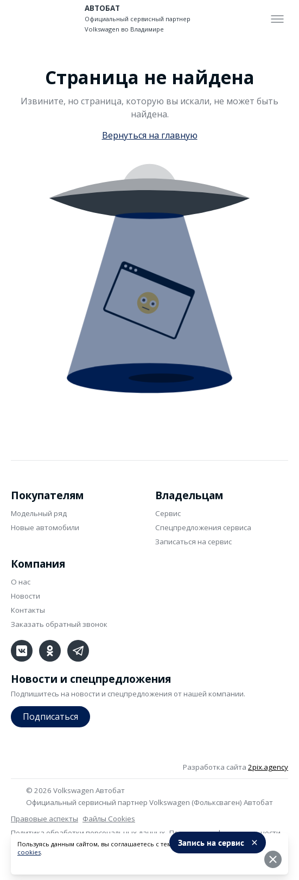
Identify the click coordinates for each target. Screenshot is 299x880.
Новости (25, 596)
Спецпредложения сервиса (203, 527)
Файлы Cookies (108, 819)
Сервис (168, 513)
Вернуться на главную (150, 135)
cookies (29, 852)
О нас (20, 582)
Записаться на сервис (193, 541)
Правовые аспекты (44, 819)
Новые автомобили (45, 527)
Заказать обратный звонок (59, 624)
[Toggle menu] (277, 19)
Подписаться (50, 716)
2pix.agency (268, 767)
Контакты (28, 610)
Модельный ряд (39, 513)
